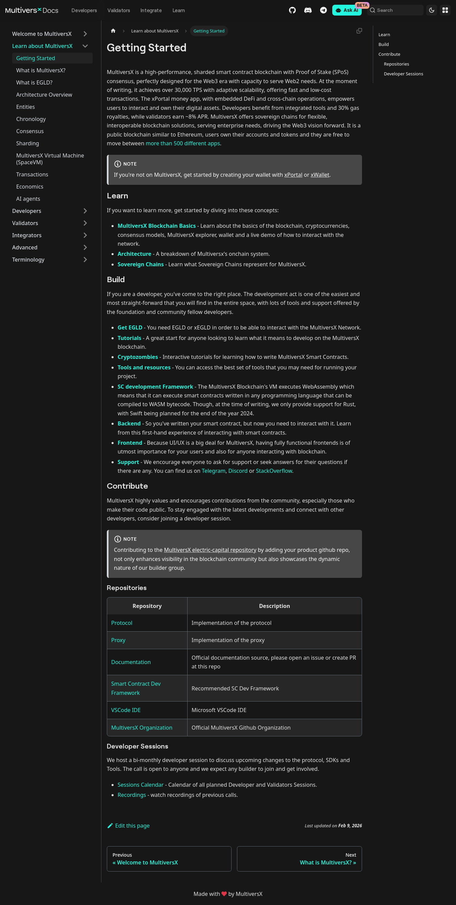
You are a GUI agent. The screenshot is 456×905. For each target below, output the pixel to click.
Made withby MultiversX (228, 894)
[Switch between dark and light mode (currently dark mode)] (431, 10)
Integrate (151, 10)
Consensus (30, 131)
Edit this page (128, 825)
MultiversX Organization (141, 727)
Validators (118, 10)
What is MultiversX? (41, 70)
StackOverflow (274, 470)
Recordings (132, 795)
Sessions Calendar (141, 784)
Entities (25, 107)
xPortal (293, 174)
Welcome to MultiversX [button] (42, 34)
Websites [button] (445, 10)
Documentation (131, 662)
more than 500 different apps (183, 143)
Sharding (27, 143)
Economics (29, 186)
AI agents (28, 198)
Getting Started (35, 58)
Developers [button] (26, 211)
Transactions (32, 174)
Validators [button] (25, 223)
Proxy (118, 640)
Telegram (213, 470)
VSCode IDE (126, 710)
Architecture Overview (44, 94)
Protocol (122, 623)
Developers (84, 10)
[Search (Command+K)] (390, 10)
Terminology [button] (28, 259)
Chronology (31, 119)
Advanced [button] (25, 247)
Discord (297, 10)
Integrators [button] (27, 235)
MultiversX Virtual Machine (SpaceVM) (50, 159)
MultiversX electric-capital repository (210, 550)
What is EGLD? (34, 82)
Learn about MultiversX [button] (42, 46)
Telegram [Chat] (312, 10)
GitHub (281, 10)
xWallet (320, 174)
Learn (179, 10)
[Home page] (113, 31)
